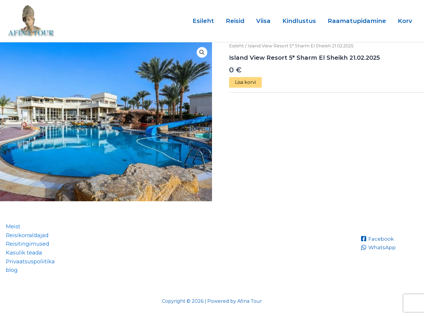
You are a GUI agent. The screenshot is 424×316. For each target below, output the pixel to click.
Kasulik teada (24, 253)
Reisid (235, 20)
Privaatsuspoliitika (30, 261)
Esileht (203, 20)
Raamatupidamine (357, 20)
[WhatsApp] (379, 247)
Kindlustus (299, 20)
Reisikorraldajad (27, 235)
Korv (405, 20)
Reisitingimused (27, 244)
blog (12, 270)
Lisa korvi (245, 82)
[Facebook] (377, 239)
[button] (202, 52)
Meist (13, 226)
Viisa (263, 20)
